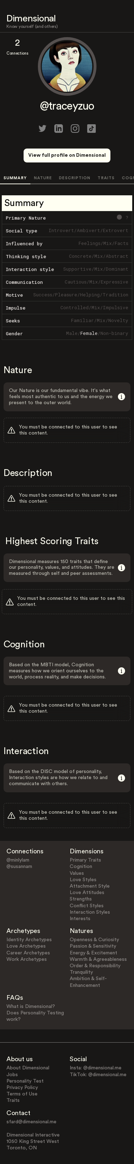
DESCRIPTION (74, 178)
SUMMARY (15, 178)
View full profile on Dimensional (67, 155)
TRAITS (106, 178)
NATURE (43, 178)
